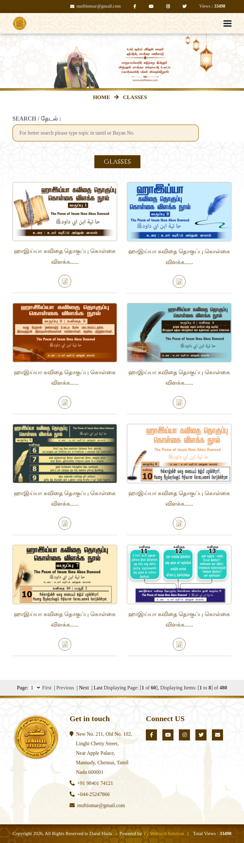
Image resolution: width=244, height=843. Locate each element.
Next (84, 687)
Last (98, 687)
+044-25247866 (93, 794)
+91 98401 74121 (95, 783)
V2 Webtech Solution (163, 833)
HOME (103, 97)
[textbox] (105, 133)
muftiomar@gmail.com (95, 6)
